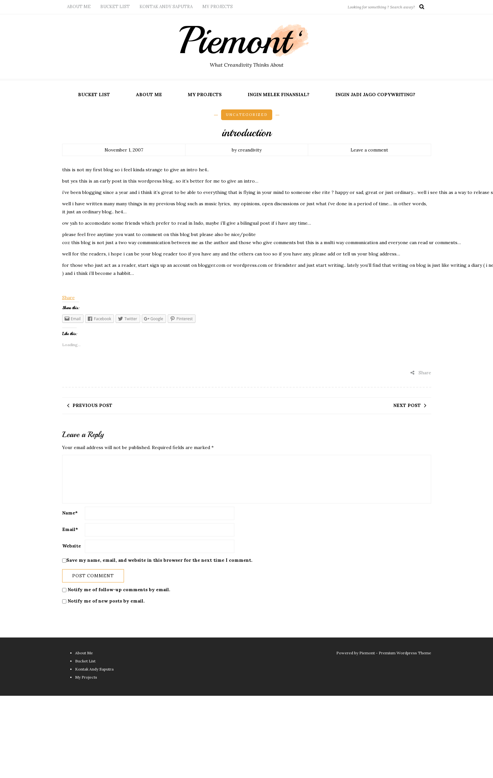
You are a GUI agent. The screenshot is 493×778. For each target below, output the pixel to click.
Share (68, 297)
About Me (79, 6)
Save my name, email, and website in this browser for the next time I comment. (159, 560)
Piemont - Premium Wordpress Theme (395, 652)
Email (70, 529)
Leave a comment (369, 150)
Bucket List (115, 6)
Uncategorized (246, 114)
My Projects (217, 6)
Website (71, 546)
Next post (407, 405)
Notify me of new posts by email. (106, 601)
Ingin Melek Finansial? (278, 94)
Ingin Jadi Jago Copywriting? (375, 94)
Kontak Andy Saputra (166, 6)
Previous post (92, 405)
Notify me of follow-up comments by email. (119, 589)
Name (70, 513)
